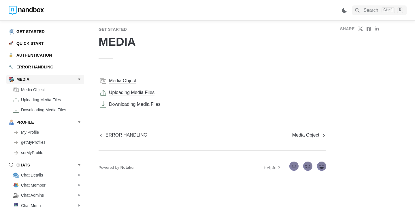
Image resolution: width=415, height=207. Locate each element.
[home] (49, 10)
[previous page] (123, 135)
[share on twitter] (360, 28)
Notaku (127, 167)
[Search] (379, 10)
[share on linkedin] (376, 28)
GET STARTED (113, 29)
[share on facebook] (368, 28)
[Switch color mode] (344, 10)
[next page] (309, 135)
